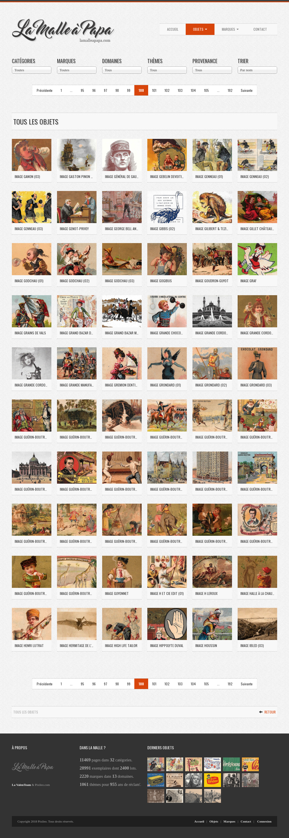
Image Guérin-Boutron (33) (257, 437)
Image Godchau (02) (74, 280)
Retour (267, 712)
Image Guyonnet (117, 593)
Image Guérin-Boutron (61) (257, 541)
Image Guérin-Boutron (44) (257, 489)
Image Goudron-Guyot (212, 280)
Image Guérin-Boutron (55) (167, 541)
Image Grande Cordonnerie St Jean (32, 385)
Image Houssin (206, 645)
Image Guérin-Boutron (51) (32, 541)
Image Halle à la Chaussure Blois (257, 593)
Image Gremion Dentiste (122, 385)
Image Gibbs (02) (162, 228)
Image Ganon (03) (27, 176)
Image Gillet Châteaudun (257, 228)
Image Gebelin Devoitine (167, 176)
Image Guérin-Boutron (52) (77, 541)
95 (82, 90)
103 (180, 90)
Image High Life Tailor (121, 645)
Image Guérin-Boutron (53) (122, 541)
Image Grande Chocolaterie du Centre (167, 332)
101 (154, 90)
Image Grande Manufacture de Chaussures (77, 385)
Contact (260, 29)
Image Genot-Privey (74, 228)
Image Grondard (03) (256, 385)
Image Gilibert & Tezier (212, 228)
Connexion (264, 821)
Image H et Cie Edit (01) (167, 593)
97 (105, 90)
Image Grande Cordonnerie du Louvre (257, 332)
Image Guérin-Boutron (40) (167, 489)
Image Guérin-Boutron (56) (212, 541)
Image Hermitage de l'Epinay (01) (77, 645)
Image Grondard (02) (211, 385)
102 (167, 90)
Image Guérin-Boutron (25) (77, 437)
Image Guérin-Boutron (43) (212, 489)
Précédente (44, 90)
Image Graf (248, 280)
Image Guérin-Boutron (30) (212, 437)
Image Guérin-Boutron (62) (32, 593)
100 (141, 90)
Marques (230, 29)
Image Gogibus (161, 280)
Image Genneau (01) (209, 176)
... (71, 90)
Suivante (247, 90)
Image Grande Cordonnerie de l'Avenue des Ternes (212, 332)
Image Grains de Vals (30, 332)
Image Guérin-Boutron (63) (77, 593)
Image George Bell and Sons (122, 228)
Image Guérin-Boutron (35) (32, 489)
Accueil (172, 29)
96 (94, 90)
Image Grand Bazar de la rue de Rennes (77, 332)
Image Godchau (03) (119, 280)
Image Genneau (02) (254, 176)
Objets (200, 29)
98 (117, 90)
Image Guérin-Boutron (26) (122, 437)
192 (230, 90)
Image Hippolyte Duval (166, 645)
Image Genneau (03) (29, 228)
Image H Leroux (206, 593)
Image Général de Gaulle (122, 176)
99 (128, 90)
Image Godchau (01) (29, 280)
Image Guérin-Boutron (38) (122, 489)
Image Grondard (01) (165, 385)
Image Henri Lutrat (29, 645)
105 (206, 90)
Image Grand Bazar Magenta (122, 332)
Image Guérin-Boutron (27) (167, 437)
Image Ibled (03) (252, 645)
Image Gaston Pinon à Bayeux (77, 176)
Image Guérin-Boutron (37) (77, 489)
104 (193, 90)
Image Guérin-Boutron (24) (32, 437)
